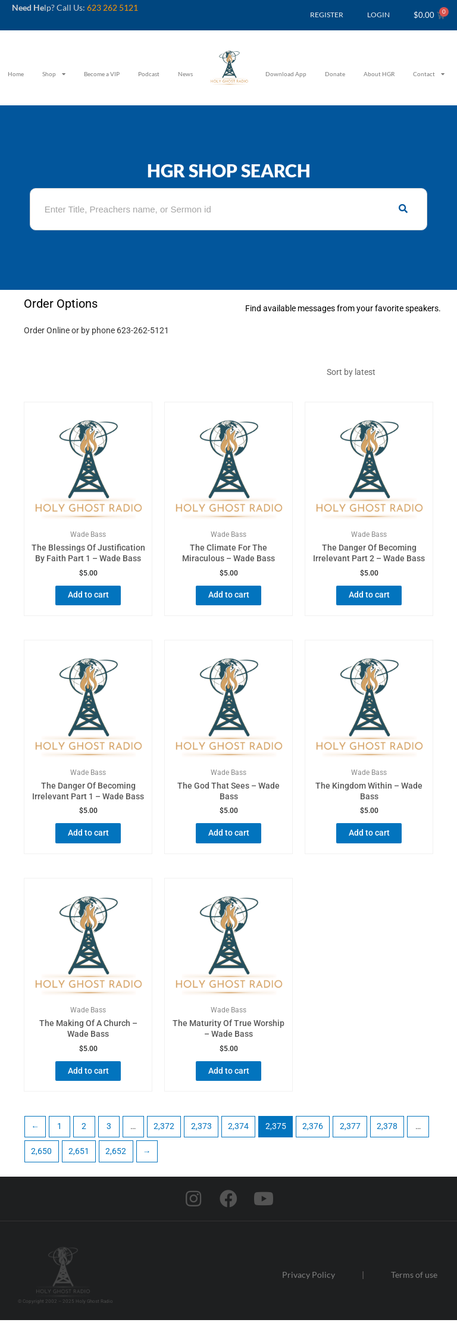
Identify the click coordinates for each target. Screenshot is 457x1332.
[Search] (403, 209)
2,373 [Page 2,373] (201, 1138)
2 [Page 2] (84, 1138)
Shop (53, 74)
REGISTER (326, 14)
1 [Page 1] (59, 1138)
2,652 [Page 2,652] (115, 1162)
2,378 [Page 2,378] (387, 1138)
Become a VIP (102, 73)
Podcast (148, 73)
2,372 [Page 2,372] (164, 1138)
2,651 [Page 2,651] (78, 1162)
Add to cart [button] (88, 600)
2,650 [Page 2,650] (41, 1162)
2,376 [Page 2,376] (312, 1138)
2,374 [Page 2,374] (238, 1138)
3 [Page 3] (109, 1138)
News (185, 73)
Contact (429, 74)
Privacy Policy (308, 1286)
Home (16, 73)
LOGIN (378, 14)
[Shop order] (376, 374)
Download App (285, 73)
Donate (335, 73)
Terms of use (414, 1286)
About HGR (379, 73)
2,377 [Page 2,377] (350, 1138)
